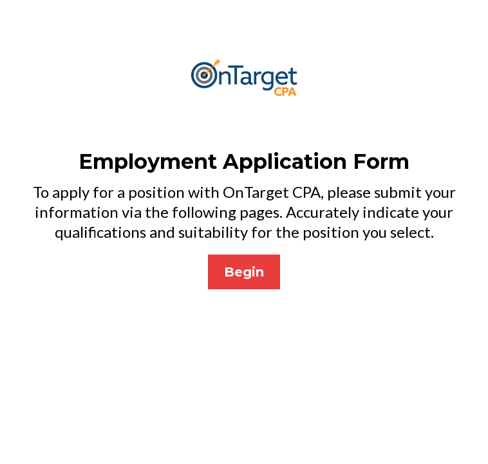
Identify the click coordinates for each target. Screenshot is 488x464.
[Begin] (244, 272)
